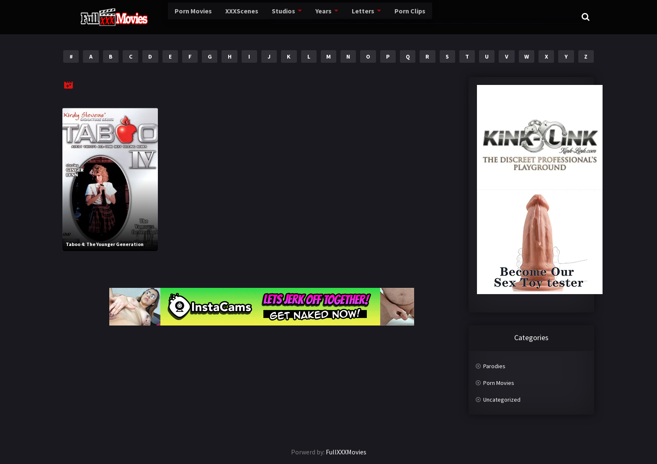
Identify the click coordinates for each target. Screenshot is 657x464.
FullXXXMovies (346, 452)
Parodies (494, 366)
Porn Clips (374, 17)
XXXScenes (210, 17)
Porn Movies (163, 17)
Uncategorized (501, 399)
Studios (251, 17)
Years (290, 17)
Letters (329, 17)
